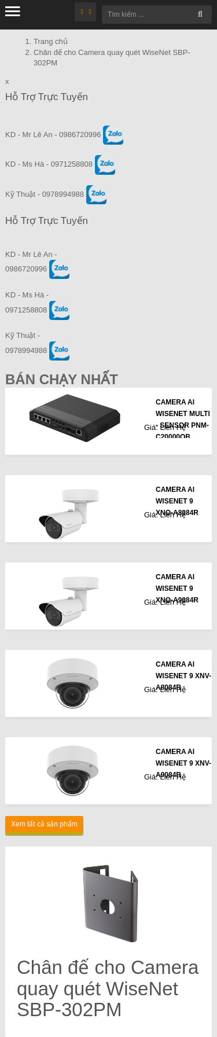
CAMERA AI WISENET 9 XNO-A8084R (177, 501)
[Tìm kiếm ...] (157, 14)
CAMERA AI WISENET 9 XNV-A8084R (183, 676)
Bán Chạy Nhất (61, 379)
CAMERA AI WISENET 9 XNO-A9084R (177, 588)
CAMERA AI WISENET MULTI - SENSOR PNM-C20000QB (183, 419)
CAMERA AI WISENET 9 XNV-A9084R (183, 763)
